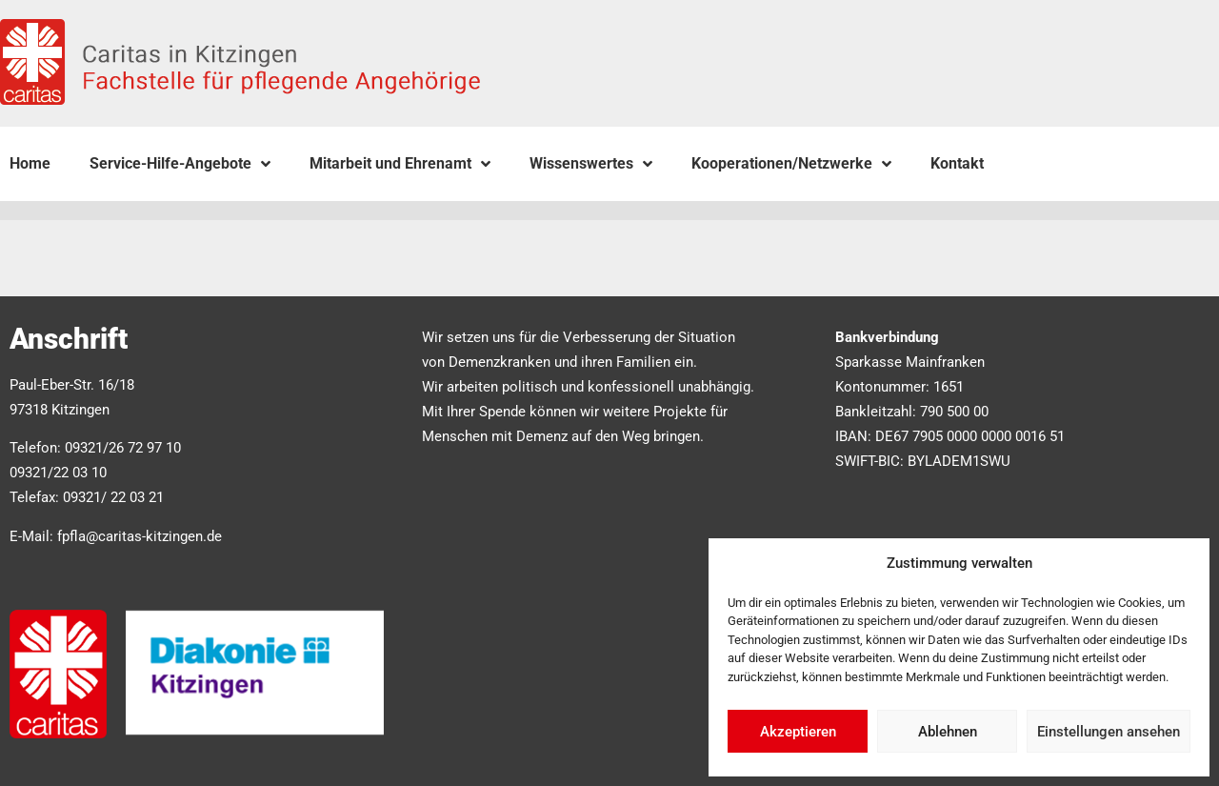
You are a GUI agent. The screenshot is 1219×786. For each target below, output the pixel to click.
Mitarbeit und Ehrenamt (400, 164)
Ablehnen (947, 731)
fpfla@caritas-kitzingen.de (139, 536)
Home (30, 163)
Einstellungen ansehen (1108, 731)
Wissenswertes (591, 164)
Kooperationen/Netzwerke (791, 164)
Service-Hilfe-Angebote (180, 164)
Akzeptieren (798, 731)
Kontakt (957, 163)
